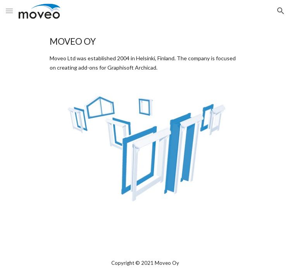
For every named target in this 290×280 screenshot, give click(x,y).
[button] (9, 10)
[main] (145, 53)
